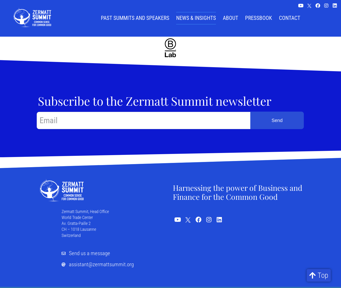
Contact (289, 18)
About (230, 18)
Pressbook (258, 18)
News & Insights (196, 18)
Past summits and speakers (135, 18)
